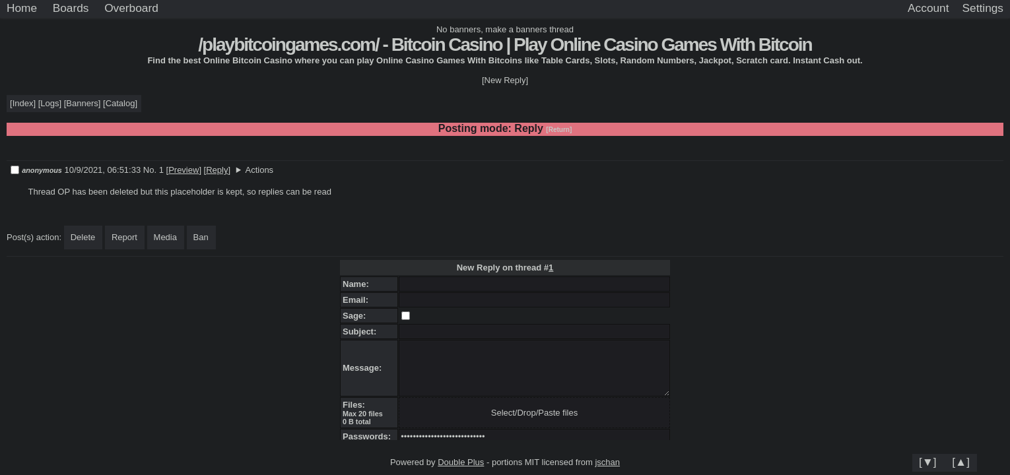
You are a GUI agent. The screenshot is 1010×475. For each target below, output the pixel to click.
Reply (217, 170)
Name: (358, 284)
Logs (49, 103)
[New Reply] (505, 80)
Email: (358, 300)
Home (22, 8)
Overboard (131, 8)
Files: (356, 405)
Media (165, 237)
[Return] (559, 129)
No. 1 (154, 170)
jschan (607, 462)
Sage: (357, 316)
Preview (183, 170)
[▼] (928, 461)
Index (23, 103)
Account (928, 8)
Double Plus (461, 462)
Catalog (120, 103)
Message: (364, 368)
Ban (201, 237)
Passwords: (369, 436)
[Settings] (983, 8)
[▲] (961, 461)
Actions (259, 170)
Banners (82, 103)
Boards (71, 8)
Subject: (362, 331)
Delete (83, 237)
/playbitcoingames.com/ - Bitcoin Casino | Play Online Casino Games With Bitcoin (504, 44)
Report (124, 237)
